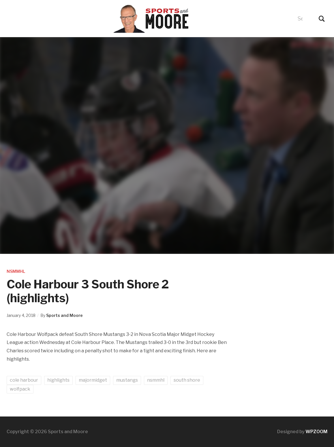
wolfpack (20, 389)
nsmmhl (155, 380)
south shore (187, 380)
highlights (58, 380)
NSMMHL (16, 271)
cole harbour (24, 380)
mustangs (127, 380)
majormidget (93, 380)
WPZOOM (316, 431)
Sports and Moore (64, 315)
